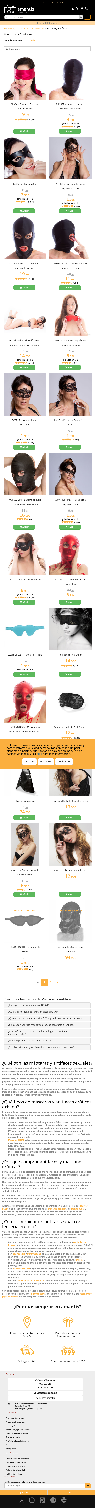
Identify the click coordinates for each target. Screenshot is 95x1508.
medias (79, 1259)
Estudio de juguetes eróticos (18, 1429)
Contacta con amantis (45, 1393)
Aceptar (29, 761)
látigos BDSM (77, 1208)
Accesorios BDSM (35, 28)
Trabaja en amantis (14, 1445)
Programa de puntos (15, 1418)
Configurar (64, 761)
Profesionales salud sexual (17, 1441)
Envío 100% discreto (47, 23)
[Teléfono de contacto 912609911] (86, 9)
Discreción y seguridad (16, 1462)
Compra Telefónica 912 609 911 (45, 1384)
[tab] (47, 1005)
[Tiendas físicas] (82, 9)
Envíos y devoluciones (15, 1425)
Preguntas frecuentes (15, 1422)
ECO (71, 1492)
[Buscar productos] (42, 17)
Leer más (31, 40)
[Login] (73, 9)
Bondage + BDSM (16, 28)
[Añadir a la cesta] (24, 131)
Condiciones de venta (15, 1466)
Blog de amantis (13, 1437)
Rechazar (45, 761)
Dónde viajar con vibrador (17, 1433)
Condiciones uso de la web (17, 1458)
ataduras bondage (57, 1208)
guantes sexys (38, 1293)
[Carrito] (77, 9)
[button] (28, 1005)
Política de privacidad (15, 1470)
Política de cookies (14, 1474)
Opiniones (24, 1492)
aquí (39, 754)
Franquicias (11, 1448)
